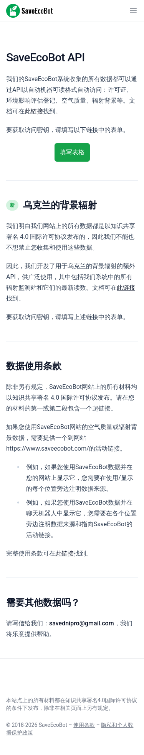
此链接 (34, 111)
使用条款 (84, 725)
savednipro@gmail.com (81, 623)
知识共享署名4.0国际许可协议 (101, 700)
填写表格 (72, 152)
